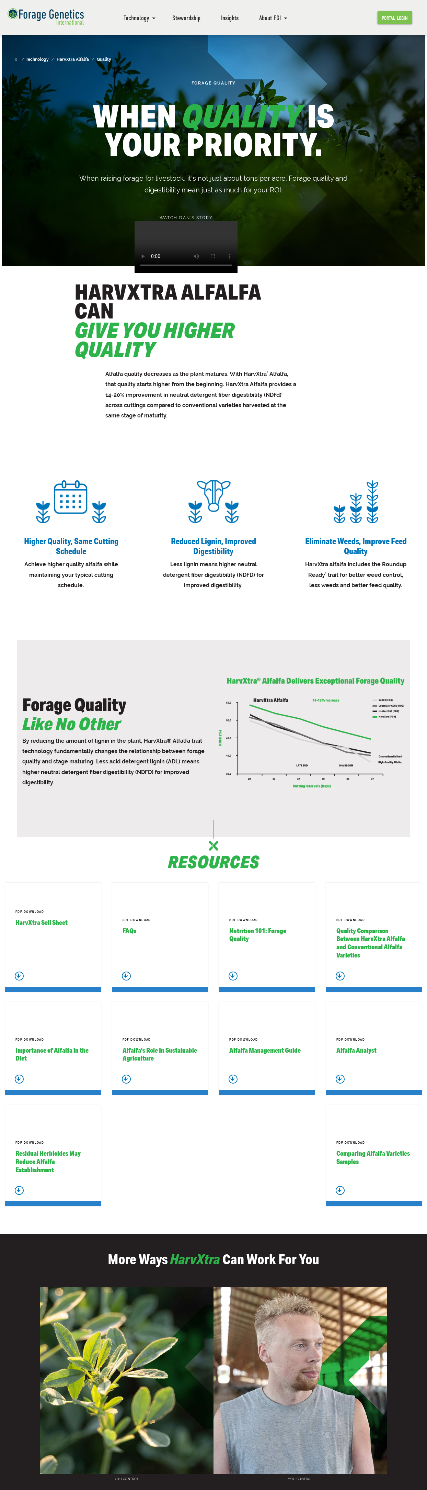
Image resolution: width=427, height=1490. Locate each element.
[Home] (16, 59)
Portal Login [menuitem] (395, 18)
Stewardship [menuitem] (186, 18)
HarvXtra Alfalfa (73, 59)
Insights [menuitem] (230, 18)
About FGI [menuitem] (270, 18)
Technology (37, 59)
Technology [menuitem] (136, 18)
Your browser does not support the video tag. (186, 247)
